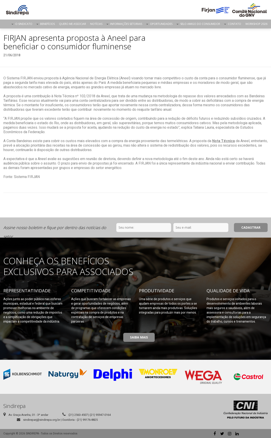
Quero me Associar (72, 24)
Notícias (96, 24)
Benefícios (47, 24)
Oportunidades (161, 24)
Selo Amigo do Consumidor (200, 24)
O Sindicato (23, 24)
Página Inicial (6, 24)
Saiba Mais (139, 337)
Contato (234, 24)
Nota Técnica (223, 141)
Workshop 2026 (256, 24)
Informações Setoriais (126, 24)
